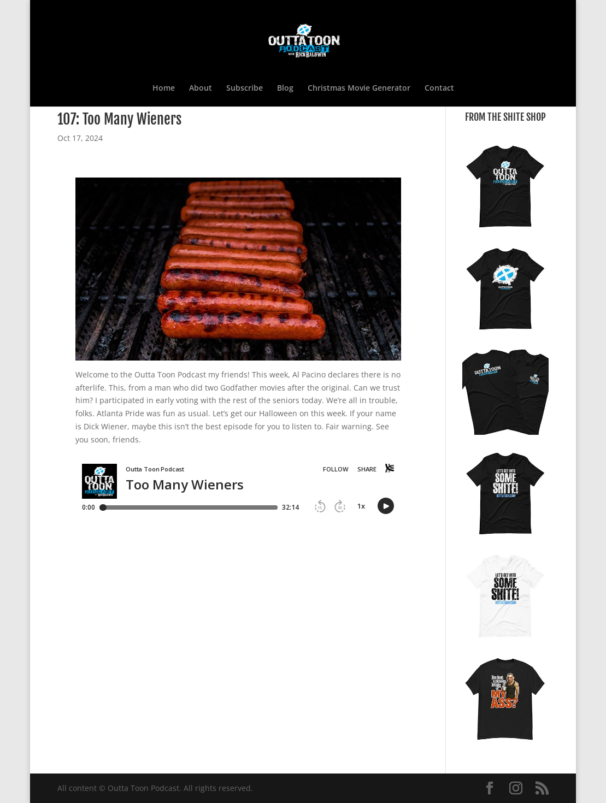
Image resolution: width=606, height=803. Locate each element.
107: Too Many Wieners (119, 119)
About (200, 88)
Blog (285, 88)
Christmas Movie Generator (359, 88)
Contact (439, 88)
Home (163, 88)
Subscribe (244, 88)
